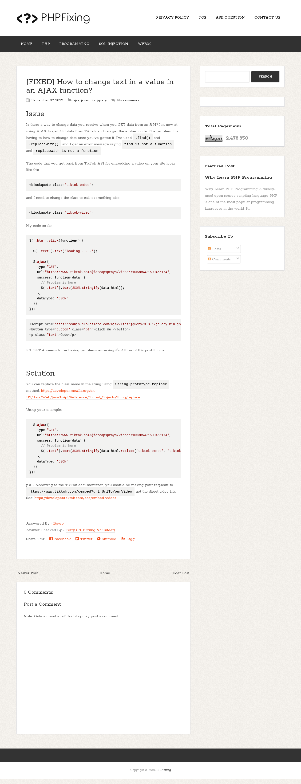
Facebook (60, 543)
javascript (88, 105)
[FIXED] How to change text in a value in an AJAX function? (100, 91)
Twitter (83, 543)
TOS (195, 19)
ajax (76, 105)
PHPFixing (163, 775)
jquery (102, 105)
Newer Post (28, 578)
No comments (128, 105)
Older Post (180, 578)
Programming (82, 47)
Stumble (106, 543)
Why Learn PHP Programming (238, 182)
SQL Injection (123, 47)
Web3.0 (157, 47)
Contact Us (266, 19)
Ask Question (226, 19)
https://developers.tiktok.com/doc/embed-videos (75, 503)
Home (28, 47)
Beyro (58, 528)
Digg (128, 543)
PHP (50, 47)
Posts (214, 254)
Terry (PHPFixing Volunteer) (90, 535)
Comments (219, 264)
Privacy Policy (162, 19)
